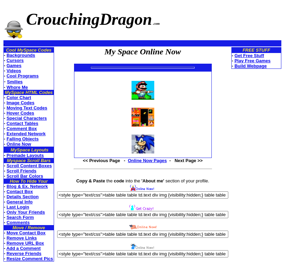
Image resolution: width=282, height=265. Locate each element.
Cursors (15, 60)
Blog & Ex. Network (27, 186)
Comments (18, 222)
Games (14, 65)
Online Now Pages (147, 160)
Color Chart (19, 97)
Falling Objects (23, 138)
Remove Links (22, 238)
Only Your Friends (26, 212)
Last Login (18, 207)
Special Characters (27, 118)
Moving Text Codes (27, 107)
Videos (14, 70)
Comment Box (22, 128)
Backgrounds (21, 55)
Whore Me (17, 87)
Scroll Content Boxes (29, 165)
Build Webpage (250, 65)
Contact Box (20, 191)
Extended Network (26, 133)
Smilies (15, 81)
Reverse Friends (24, 253)
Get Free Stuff (249, 55)
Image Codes (20, 102)
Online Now (19, 144)
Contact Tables (22, 123)
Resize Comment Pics (30, 258)
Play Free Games (252, 60)
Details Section (23, 196)
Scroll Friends (21, 170)
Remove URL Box (25, 243)
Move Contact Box (26, 232)
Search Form (20, 217)
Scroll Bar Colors (25, 176)
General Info (20, 201)
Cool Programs (23, 75)
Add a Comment (23, 248)
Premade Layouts (25, 155)
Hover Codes (20, 113)
